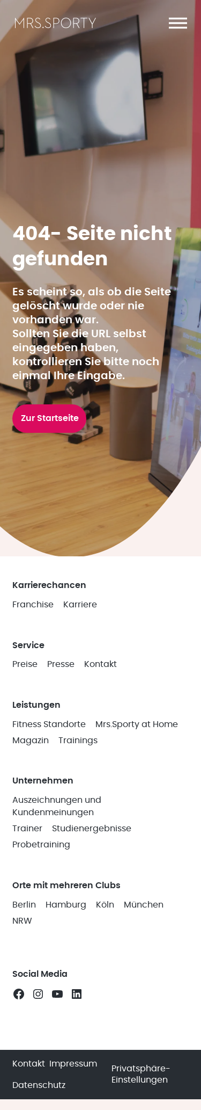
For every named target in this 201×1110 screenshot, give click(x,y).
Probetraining (41, 844)
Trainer (27, 828)
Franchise (33, 604)
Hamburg (66, 905)
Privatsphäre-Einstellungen (140, 1074)
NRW (22, 921)
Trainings (78, 740)
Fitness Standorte (49, 724)
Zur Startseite (50, 418)
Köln (105, 905)
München (143, 905)
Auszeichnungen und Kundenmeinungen (56, 806)
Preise (25, 664)
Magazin (30, 740)
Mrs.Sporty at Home (136, 724)
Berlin (24, 905)
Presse (61, 664)
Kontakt (100, 664)
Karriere (80, 604)
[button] (178, 23)
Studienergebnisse (91, 828)
